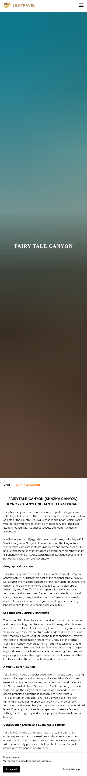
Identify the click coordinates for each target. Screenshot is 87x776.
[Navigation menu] (81, 5)
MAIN (7, 484)
